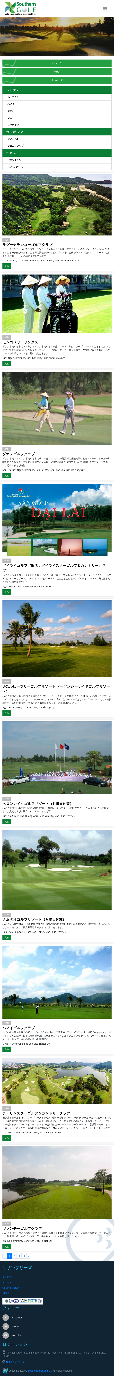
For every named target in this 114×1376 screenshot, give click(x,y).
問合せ (5, 1292)
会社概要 (7, 1277)
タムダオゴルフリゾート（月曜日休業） (34, 919)
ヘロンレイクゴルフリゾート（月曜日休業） (37, 803)
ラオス (57, 71)
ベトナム (57, 63)
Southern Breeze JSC (39, 1370)
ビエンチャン (60, 160)
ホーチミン (60, 97)
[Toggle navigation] (105, 8)
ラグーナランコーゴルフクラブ (27, 244)
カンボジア (57, 80)
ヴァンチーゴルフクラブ (22, 1228)
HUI (6, 239)
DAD (6, 337)
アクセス (7, 1282)
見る (6, 266)
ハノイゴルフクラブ (18, 1028)
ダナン (60, 111)
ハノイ (60, 104)
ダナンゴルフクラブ (18, 454)
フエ (60, 118)
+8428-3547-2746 (15, 1362)
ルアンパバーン (60, 167)
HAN (6, 560)
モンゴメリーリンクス (20, 342)
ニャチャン (60, 125)
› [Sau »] (28, 1255)
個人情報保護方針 (11, 1287)
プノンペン (60, 139)
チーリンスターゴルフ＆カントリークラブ (36, 1113)
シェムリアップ (60, 146)
